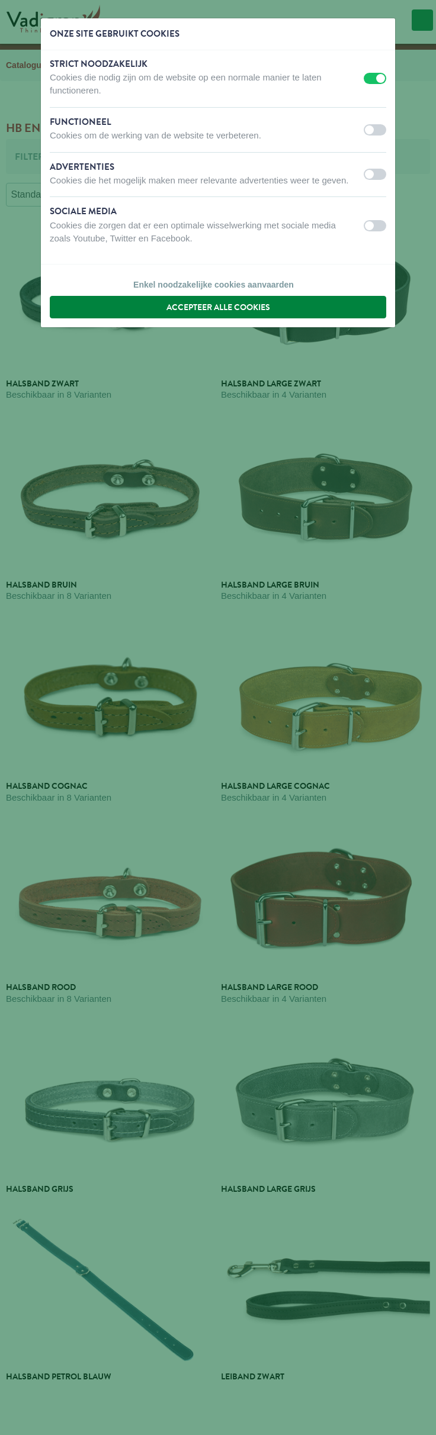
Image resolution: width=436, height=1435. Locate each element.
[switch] (375, 78)
